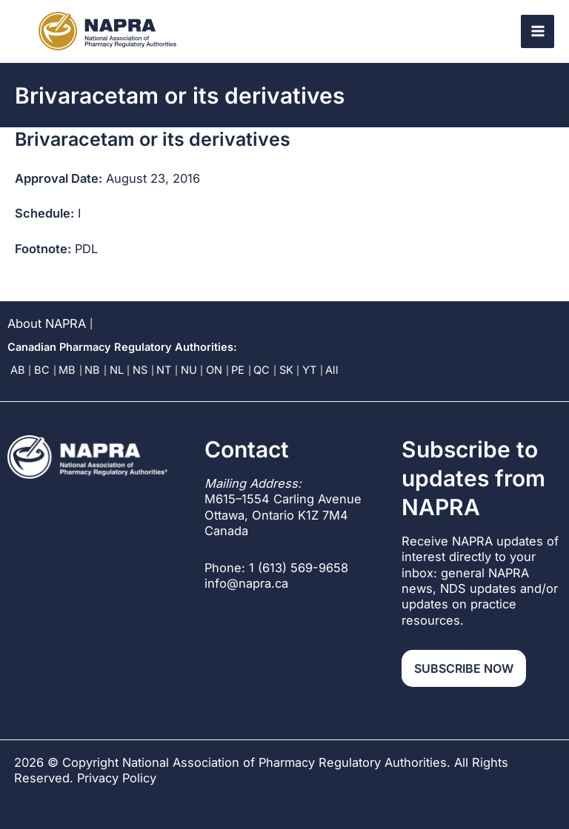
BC (42, 370)
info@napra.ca (246, 583)
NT (163, 370)
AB (17, 370)
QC (261, 370)
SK (286, 370)
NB (92, 370)
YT (309, 370)
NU (189, 370)
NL (117, 370)
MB (67, 370)
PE (237, 370)
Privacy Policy (116, 778)
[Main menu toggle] (537, 31)
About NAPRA (46, 323)
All (332, 370)
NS (140, 370)
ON (214, 370)
